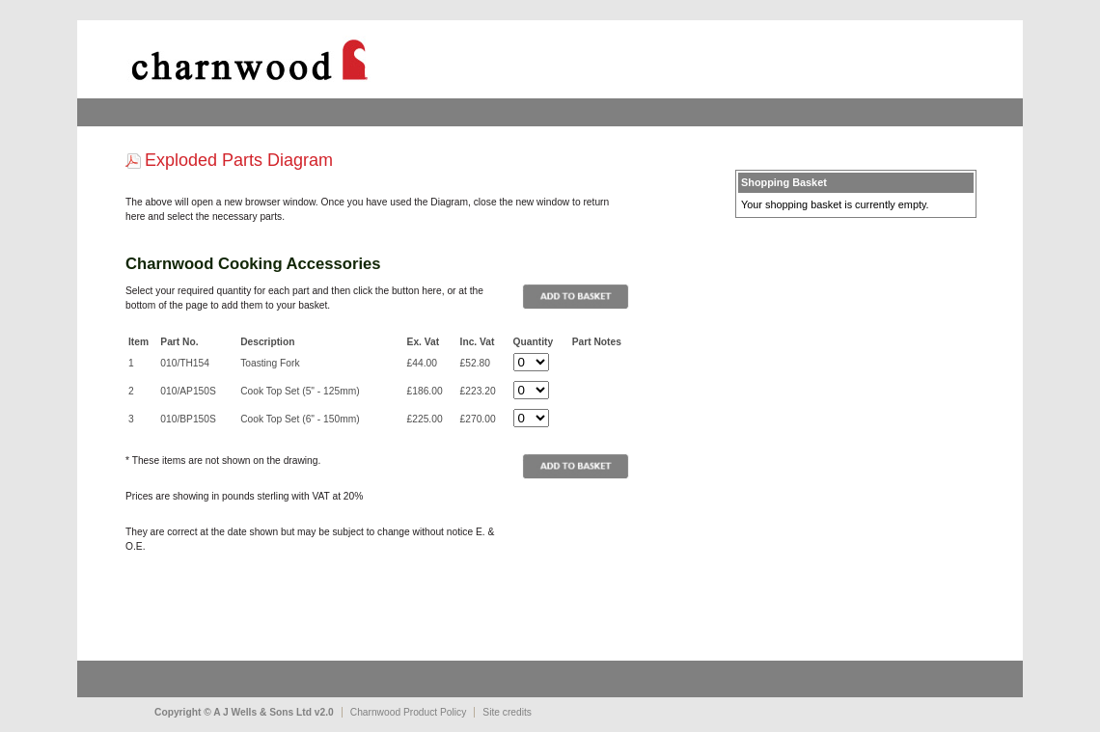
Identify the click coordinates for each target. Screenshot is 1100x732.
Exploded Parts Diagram (239, 160)
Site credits (507, 712)
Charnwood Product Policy (408, 712)
